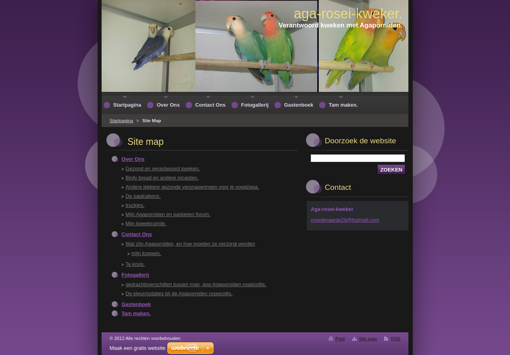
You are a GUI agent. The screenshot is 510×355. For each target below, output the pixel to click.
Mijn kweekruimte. (146, 223)
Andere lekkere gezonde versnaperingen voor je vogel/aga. (192, 187)
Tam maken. (136, 313)
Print (340, 338)
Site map (368, 338)
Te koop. (135, 264)
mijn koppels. (146, 253)
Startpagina (121, 120)
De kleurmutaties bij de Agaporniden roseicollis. (179, 293)
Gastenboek (136, 304)
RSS (395, 338)
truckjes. (135, 205)
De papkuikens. (143, 196)
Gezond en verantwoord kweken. (163, 169)
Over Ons (133, 159)
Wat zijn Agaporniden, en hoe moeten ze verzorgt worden (190, 244)
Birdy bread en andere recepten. (162, 178)
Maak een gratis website (137, 348)
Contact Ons (137, 234)
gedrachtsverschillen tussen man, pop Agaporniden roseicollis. (196, 284)
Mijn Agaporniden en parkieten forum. (168, 214)
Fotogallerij (135, 275)
